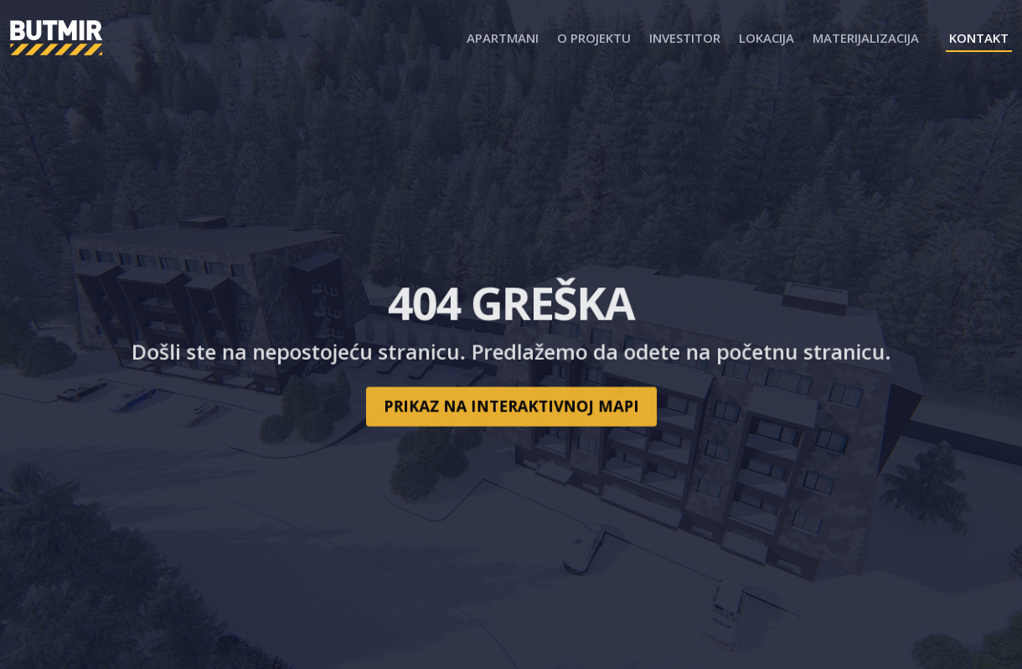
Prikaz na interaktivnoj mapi (510, 401)
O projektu (594, 37)
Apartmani (503, 37)
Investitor (684, 37)
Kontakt (979, 37)
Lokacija (766, 37)
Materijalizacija (866, 37)
